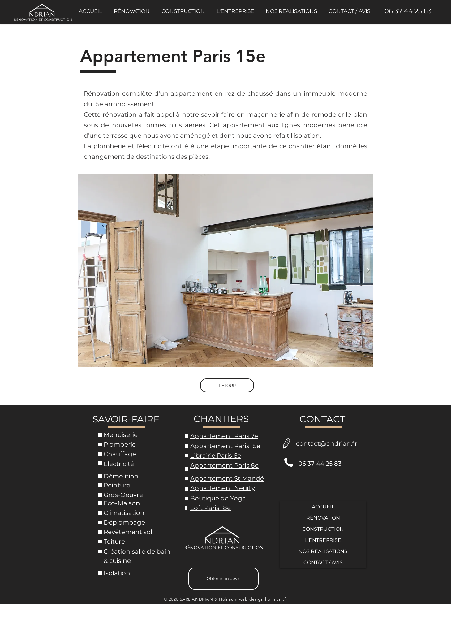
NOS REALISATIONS (323, 551)
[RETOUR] (227, 385)
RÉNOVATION (323, 518)
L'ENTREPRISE (323, 540)
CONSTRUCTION (323, 529)
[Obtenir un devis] (223, 579)
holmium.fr (276, 599)
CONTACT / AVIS (323, 562)
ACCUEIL (323, 507)
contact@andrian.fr (326, 443)
